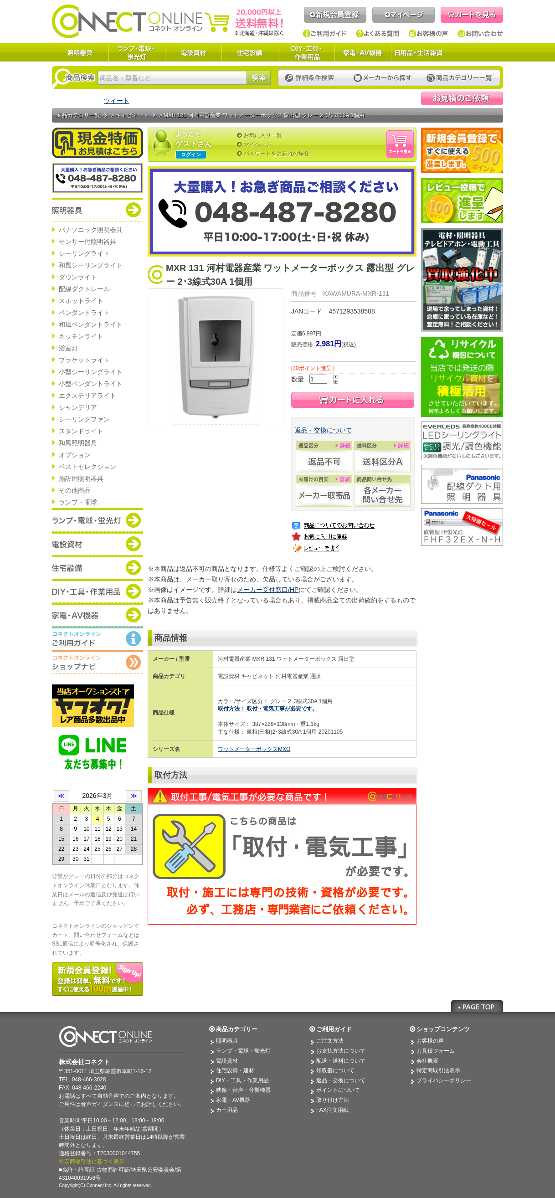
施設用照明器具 (81, 478)
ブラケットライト (84, 360)
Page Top (477, 1006)
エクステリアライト (87, 395)
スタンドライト (81, 431)
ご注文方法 (330, 1041)
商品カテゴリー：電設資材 (97, 543)
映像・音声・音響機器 (243, 1090)
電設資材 (193, 52)
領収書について (335, 1070)
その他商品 (75, 490)
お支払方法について (340, 1051)
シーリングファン (84, 419)
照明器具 (80, 52)
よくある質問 (378, 34)
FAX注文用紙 (332, 1110)
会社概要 (427, 1061)
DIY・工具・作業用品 (306, 52)
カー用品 (227, 1110)
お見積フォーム (435, 1051)
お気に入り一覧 (263, 135)
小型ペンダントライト (91, 383)
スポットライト (81, 300)
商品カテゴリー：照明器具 (97, 209)
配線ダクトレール (84, 289)
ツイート (116, 100)
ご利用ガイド (325, 34)
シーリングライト (84, 253)
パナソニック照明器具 (91, 229)
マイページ (403, 15)
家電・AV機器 (362, 52)
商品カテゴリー (236, 1029)
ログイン (191, 154)
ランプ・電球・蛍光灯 (136, 52)
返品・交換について (323, 430)
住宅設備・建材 (235, 1070)
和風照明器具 (78, 443)
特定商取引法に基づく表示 (91, 1161)
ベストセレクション (87, 466)
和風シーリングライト (91, 265)
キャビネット (132, 115)
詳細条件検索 (311, 78)
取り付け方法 (332, 1100)
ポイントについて (338, 1090)
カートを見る (472, 15)
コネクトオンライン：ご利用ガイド (97, 638)
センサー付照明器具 (87, 241)
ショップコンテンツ (443, 1029)
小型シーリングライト (91, 371)
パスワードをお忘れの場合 (276, 153)
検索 (259, 78)
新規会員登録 (335, 15)
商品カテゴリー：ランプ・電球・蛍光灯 (97, 520)
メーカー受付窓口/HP (267, 589)
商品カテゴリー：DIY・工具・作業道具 (97, 591)
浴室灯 (68, 348)
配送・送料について (340, 1061)
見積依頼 (462, 98)
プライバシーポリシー (443, 1080)
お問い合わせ (480, 34)
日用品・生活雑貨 (419, 52)
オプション (75, 454)
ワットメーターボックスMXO (254, 749)
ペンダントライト (84, 312)
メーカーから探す (382, 78)
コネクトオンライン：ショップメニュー (97, 662)
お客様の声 (428, 34)
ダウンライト (78, 277)
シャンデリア (78, 407)
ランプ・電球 (78, 502)
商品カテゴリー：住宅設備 (97, 567)
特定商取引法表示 (438, 1070)
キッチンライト (81, 336)
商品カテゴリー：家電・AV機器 (97, 615)
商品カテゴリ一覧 (78, 115)
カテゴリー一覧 (459, 78)
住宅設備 (249, 52)
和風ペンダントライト (91, 324)
